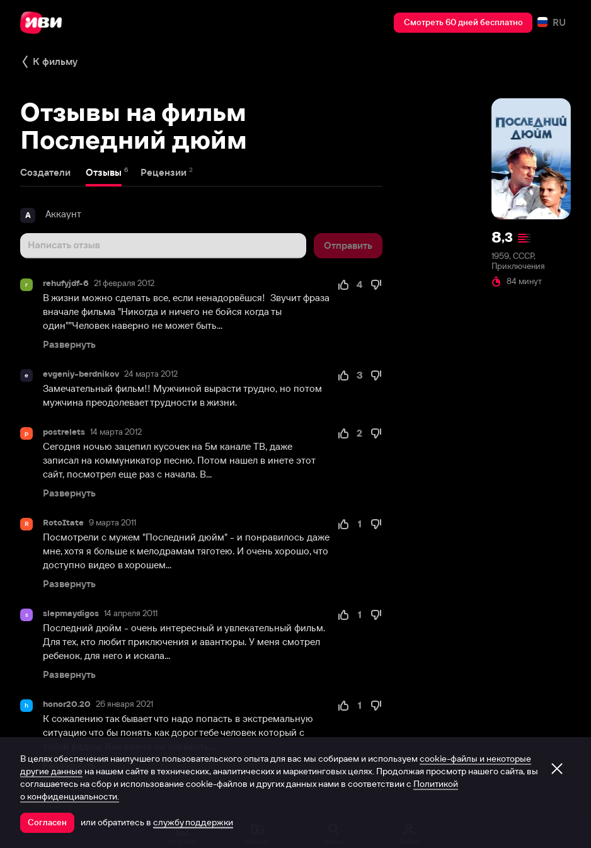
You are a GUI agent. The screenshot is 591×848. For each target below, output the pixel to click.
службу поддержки (193, 822)
